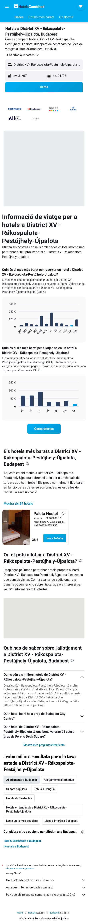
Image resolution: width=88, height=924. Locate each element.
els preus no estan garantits (20, 868)
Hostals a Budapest (16, 846)
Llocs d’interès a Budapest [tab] (60, 820)
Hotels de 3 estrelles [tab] (19, 798)
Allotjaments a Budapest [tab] (21, 779)
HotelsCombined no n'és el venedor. (46, 880)
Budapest (54, 912)
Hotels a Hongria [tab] (44, 789)
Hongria (32, 912)
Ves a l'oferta (55, 538)
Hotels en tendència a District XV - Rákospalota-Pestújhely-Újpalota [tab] (36, 809)
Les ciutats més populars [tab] (22, 820)
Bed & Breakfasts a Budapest (22, 840)
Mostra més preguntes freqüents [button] (44, 745)
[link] (44, 429)
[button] (6, 6)
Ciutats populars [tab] (16, 789)
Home (20, 912)
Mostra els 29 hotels (18, 503)
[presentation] (27, 464)
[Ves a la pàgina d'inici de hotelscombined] (29, 6)
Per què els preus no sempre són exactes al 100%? (46, 894)
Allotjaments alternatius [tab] (59, 779)
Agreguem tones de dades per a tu (46, 887)
